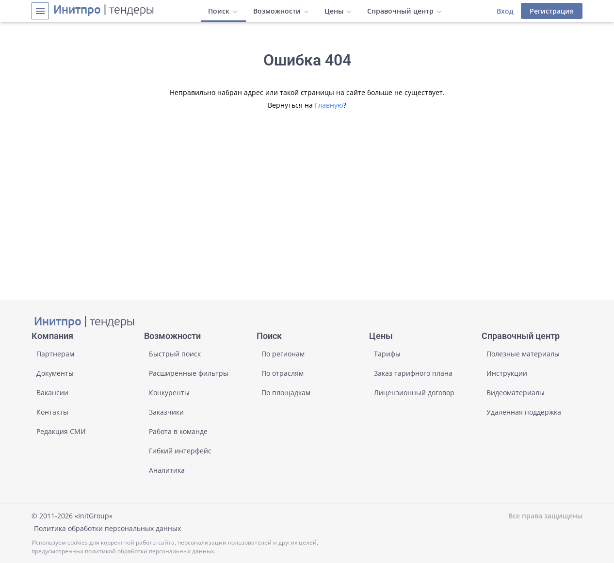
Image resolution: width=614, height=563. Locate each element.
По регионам (283, 353)
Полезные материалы (523, 353)
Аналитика (167, 470)
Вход (505, 11)
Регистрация (552, 11)
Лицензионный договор (414, 392)
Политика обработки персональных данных (107, 528)
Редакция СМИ (61, 431)
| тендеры (103, 10)
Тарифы (387, 353)
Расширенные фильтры (188, 373)
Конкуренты (169, 392)
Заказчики (166, 412)
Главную (329, 105)
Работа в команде (178, 431)
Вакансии (52, 392)
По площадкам (285, 392)
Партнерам (55, 353)
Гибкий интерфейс (180, 450)
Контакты (52, 412)
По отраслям (282, 373)
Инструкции (506, 373)
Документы (55, 373)
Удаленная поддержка (523, 412)
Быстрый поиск (175, 353)
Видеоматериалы (515, 392)
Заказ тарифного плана (413, 373)
